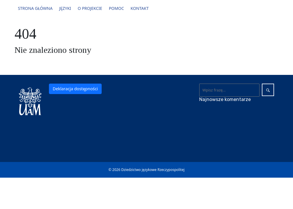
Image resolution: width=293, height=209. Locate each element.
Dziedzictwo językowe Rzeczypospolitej (152, 169)
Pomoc (116, 8)
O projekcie (90, 8)
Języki (65, 8)
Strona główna (35, 8)
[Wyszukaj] (229, 90)
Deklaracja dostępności (75, 88)
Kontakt (139, 8)
